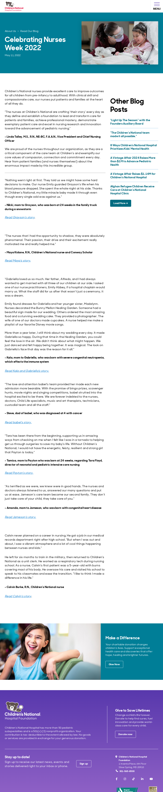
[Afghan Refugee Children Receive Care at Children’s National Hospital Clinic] (134, 190)
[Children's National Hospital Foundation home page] (15, 6)
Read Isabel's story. (18, 422)
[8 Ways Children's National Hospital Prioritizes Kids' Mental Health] (134, 147)
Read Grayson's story (20, 217)
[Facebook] (116, 779)
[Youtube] (151, 779)
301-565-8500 (125, 771)
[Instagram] (125, 779)
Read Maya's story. (18, 261)
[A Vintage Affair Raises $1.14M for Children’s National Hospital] (134, 175)
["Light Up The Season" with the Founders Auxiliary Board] (134, 122)
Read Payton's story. (19, 473)
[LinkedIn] (142, 779)
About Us (10, 31)
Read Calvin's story (18, 596)
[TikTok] (133, 779)
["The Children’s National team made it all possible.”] (134, 134)
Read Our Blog (29, 31)
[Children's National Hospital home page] (23, 710)
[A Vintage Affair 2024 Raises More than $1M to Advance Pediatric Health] (134, 161)
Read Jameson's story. (20, 517)
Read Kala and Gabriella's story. (27, 371)
